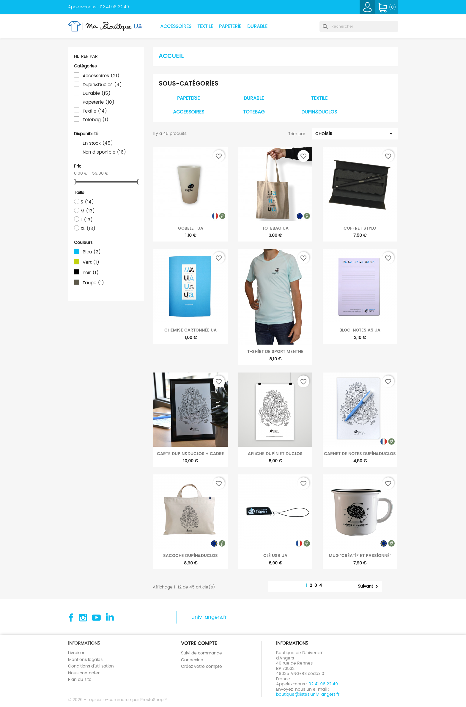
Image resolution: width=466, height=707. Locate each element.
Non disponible (104, 152)
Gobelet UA (190, 228)
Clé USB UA (275, 555)
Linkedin (109, 618)
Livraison (77, 653)
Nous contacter (84, 673)
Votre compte (199, 643)
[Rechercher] (358, 26)
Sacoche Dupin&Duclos (190, 555)
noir (91, 272)
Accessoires (175, 26)
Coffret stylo (360, 228)
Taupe (93, 282)
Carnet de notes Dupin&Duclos (360, 454)
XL (88, 228)
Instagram (83, 618)
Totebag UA (275, 228)
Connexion (192, 660)
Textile (205, 26)
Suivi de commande (201, 653)
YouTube (96, 618)
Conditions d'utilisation (91, 666)
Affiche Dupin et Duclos (275, 454)
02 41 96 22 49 (114, 7)
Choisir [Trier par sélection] (355, 133)
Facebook (70, 618)
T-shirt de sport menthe (275, 351)
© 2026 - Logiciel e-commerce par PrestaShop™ (117, 700)
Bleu (92, 252)
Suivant (369, 586)
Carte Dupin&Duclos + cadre (190, 454)
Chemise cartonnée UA (190, 330)
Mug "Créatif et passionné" (360, 555)
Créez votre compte (201, 666)
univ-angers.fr (209, 617)
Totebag (95, 119)
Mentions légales (85, 659)
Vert (91, 262)
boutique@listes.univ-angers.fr (307, 694)
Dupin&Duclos (102, 84)
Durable (257, 26)
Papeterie (230, 26)
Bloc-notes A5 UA (359, 330)
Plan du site (80, 679)
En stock (98, 143)
